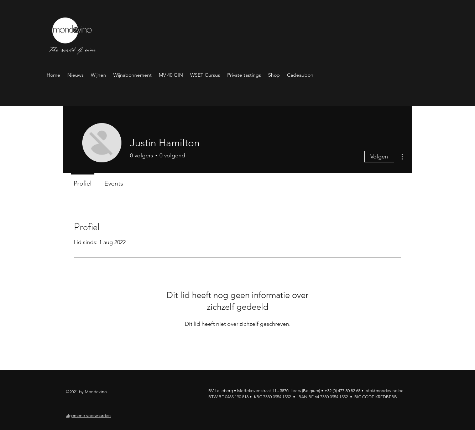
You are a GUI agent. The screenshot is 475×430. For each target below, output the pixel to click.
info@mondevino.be (384, 390)
